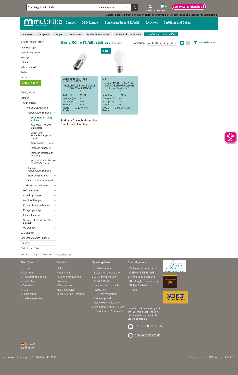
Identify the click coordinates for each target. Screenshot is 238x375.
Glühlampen (75, 34)
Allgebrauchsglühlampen (128, 34)
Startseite (27, 34)
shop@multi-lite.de (148, 335)
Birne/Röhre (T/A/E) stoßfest (161, 34)
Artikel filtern (30, 83)
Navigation (43, 34)
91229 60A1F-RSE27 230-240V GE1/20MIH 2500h (119, 84)
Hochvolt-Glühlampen (98, 34)
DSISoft (213, 357)
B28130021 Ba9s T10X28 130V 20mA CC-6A (79, 87)
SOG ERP (229, 357)
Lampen (59, 34)
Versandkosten (64, 255)
